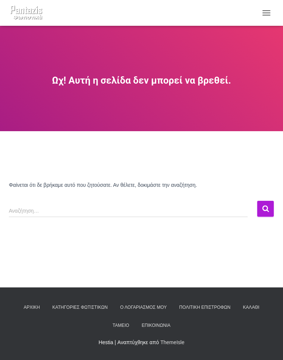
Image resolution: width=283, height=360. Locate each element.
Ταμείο (121, 325)
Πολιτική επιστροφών (204, 307)
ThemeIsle (172, 342)
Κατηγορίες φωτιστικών (80, 307)
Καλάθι (251, 307)
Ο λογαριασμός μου (143, 307)
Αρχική (32, 307)
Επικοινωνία (156, 325)
